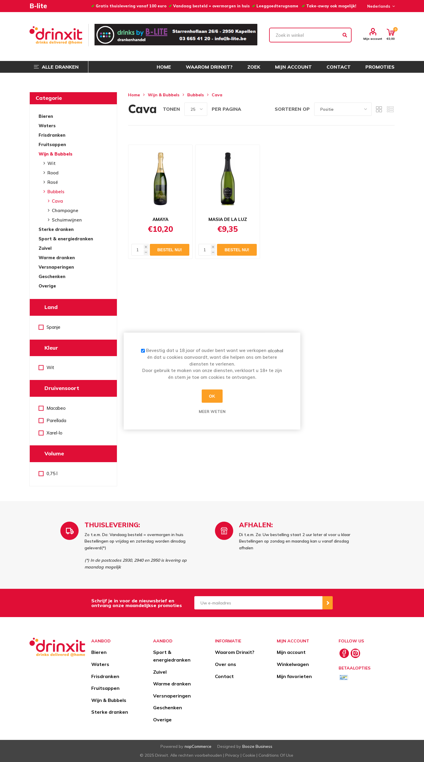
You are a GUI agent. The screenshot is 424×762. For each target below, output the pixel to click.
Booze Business (257, 746)
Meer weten (212, 411)
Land (51, 307)
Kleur (51, 347)
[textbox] (310, 35)
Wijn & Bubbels (55, 154)
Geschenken (52, 276)
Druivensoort (61, 388)
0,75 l (52, 473)
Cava (57, 201)
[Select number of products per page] (195, 109)
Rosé (52, 182)
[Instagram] (355, 653)
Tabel (379, 109)
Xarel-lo (54, 433)
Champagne (65, 210)
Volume (54, 453)
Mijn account (372, 38)
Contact (224, 676)
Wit (51, 163)
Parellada (56, 420)
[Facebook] (344, 653)
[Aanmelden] (258, 602)
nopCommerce (198, 746)
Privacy (232, 755)
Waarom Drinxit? (234, 652)
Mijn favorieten (294, 676)
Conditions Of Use (276, 755)
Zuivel (45, 248)
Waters (47, 125)
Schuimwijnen (67, 220)
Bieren (46, 116)
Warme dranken (57, 257)
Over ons (225, 664)
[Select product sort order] (343, 109)
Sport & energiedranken (66, 239)
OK (212, 396)
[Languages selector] (380, 6)
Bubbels (55, 191)
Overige (47, 286)
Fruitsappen (52, 144)
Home (134, 94)
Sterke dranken (56, 229)
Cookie (249, 755)
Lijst (390, 109)
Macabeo (56, 408)
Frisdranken (52, 135)
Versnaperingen (56, 267)
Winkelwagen (293, 664)
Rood (53, 173)
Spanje (53, 327)
